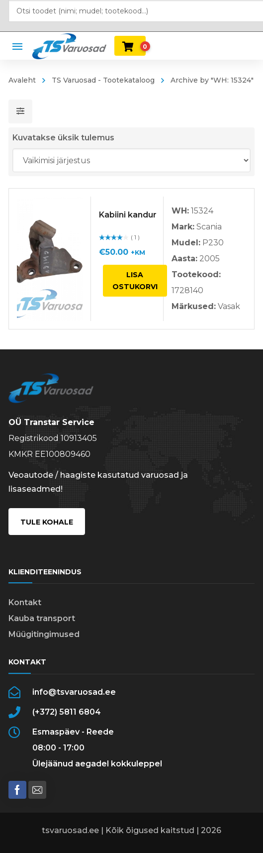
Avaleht (22, 80)
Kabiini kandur (128, 214)
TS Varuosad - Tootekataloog (103, 80)
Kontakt (24, 602)
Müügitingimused (44, 634)
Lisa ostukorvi (135, 280)
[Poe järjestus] (131, 160)
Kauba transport (41, 618)
